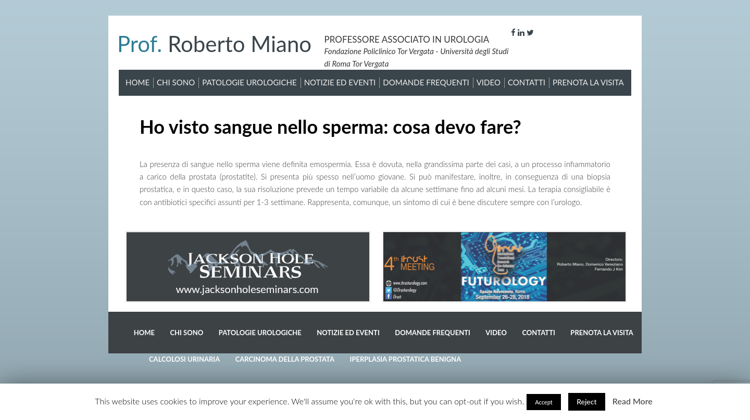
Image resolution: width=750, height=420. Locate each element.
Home (137, 82)
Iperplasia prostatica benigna (405, 359)
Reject (586, 401)
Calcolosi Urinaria (184, 359)
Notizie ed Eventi (340, 82)
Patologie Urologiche (249, 82)
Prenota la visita (588, 82)
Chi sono (176, 82)
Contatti (526, 82)
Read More (632, 401)
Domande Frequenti (426, 82)
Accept (544, 402)
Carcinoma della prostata (284, 359)
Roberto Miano (214, 44)
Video (489, 82)
